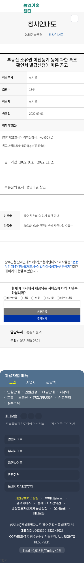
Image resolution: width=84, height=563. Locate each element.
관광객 (51, 382)
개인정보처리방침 (26, 498)
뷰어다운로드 (53, 498)
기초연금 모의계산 (63, 424)
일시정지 (38, 416)
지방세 (64, 392)
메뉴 (64, 6)
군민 (12, 382)
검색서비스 (23, 503)
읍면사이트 (15, 463)
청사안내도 (56, 35)
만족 (25, 298)
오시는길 (60, 508)
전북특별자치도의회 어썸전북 (25, 424)
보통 (37, 298)
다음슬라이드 (31, 416)
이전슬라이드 (23, 416)
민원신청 (31, 392)
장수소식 (13, 403)
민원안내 (13, 392)
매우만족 (11, 298)
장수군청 (12, 7)
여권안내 (48, 392)
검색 (78, 6)
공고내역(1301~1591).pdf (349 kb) (23, 145)
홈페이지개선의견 (49, 503)
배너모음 (39, 513)
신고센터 (64, 398)
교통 (10, 398)
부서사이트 (15, 451)
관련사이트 (15, 439)
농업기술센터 (31, 7)
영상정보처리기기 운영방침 (29, 508)
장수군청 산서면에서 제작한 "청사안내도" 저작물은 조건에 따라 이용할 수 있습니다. (41, 266)
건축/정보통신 (43, 398)
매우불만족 (66, 298)
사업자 (31, 382)
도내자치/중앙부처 (20, 486)
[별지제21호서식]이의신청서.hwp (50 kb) (27, 137)
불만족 (50, 298)
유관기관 (13, 475)
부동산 (23, 398)
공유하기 (74, 18)
